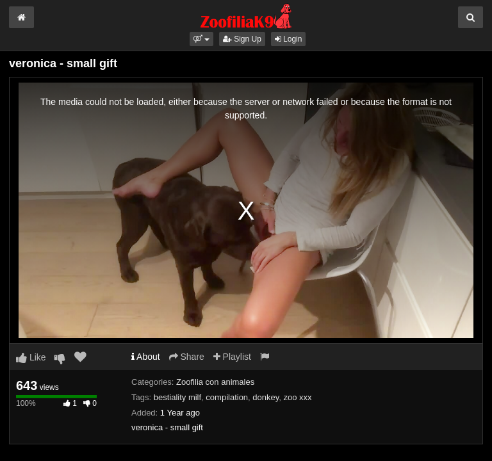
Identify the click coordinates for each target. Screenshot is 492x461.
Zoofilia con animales (215, 382)
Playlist (232, 357)
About (145, 357)
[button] (201, 39)
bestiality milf (177, 397)
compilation (227, 397)
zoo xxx (298, 397)
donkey (265, 397)
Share (186, 357)
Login (288, 39)
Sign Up (242, 39)
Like (31, 357)
